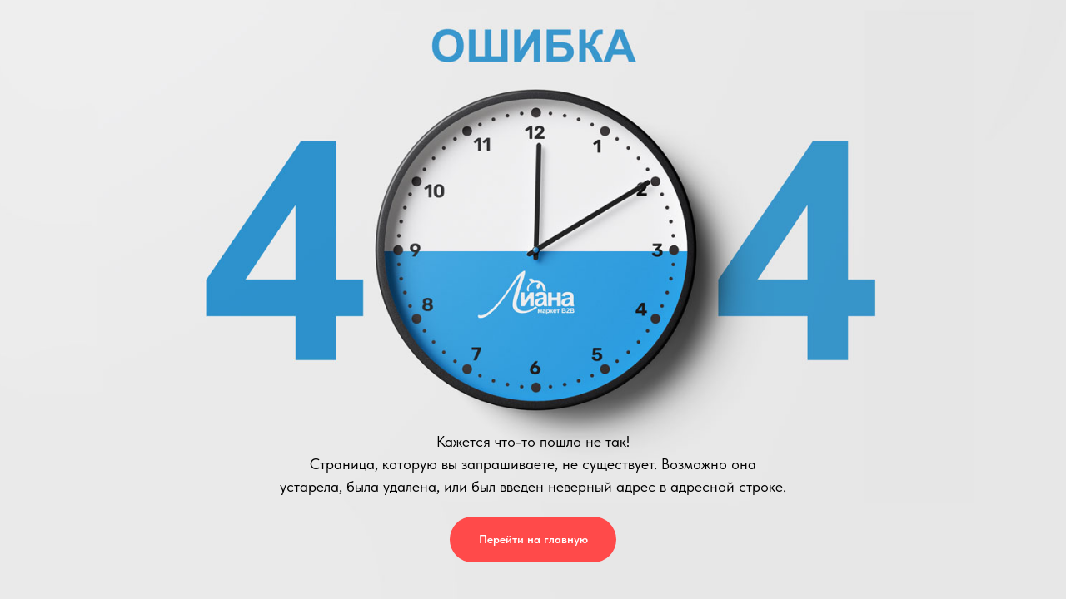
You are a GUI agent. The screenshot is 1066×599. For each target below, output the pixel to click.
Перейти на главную (533, 539)
